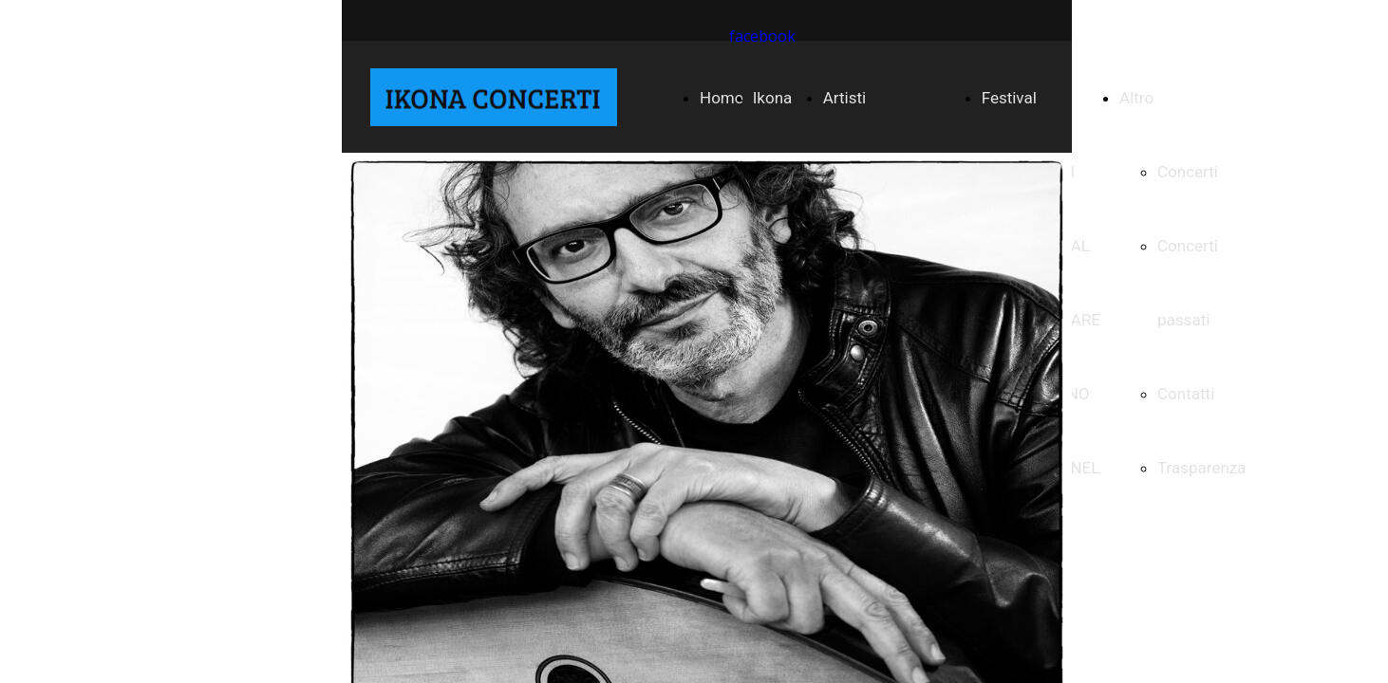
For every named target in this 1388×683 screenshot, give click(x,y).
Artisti (844, 97)
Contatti (1185, 393)
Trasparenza (1201, 467)
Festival (1009, 97)
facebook (762, 36)
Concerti (1187, 171)
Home (721, 97)
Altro (1136, 97)
